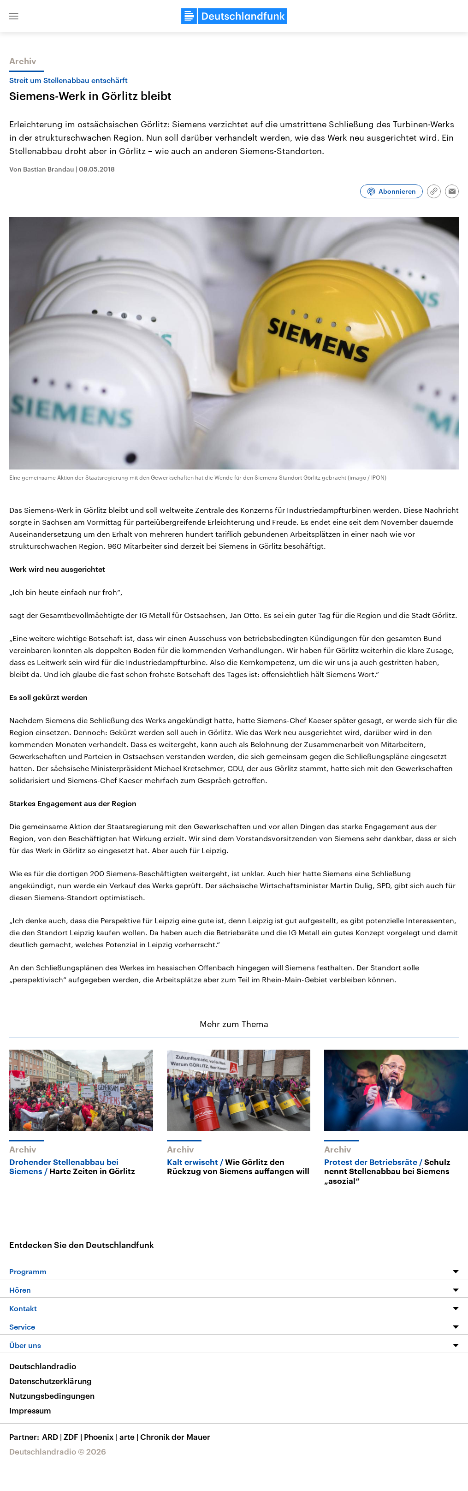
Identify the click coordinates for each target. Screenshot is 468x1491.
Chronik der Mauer (175, 1436)
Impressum (30, 1410)
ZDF (74, 1436)
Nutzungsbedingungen (52, 1395)
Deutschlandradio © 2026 (57, 1451)
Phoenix (101, 1436)
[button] (13, 16)
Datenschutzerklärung (50, 1380)
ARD (53, 1436)
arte (129, 1436)
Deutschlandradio (42, 1366)
